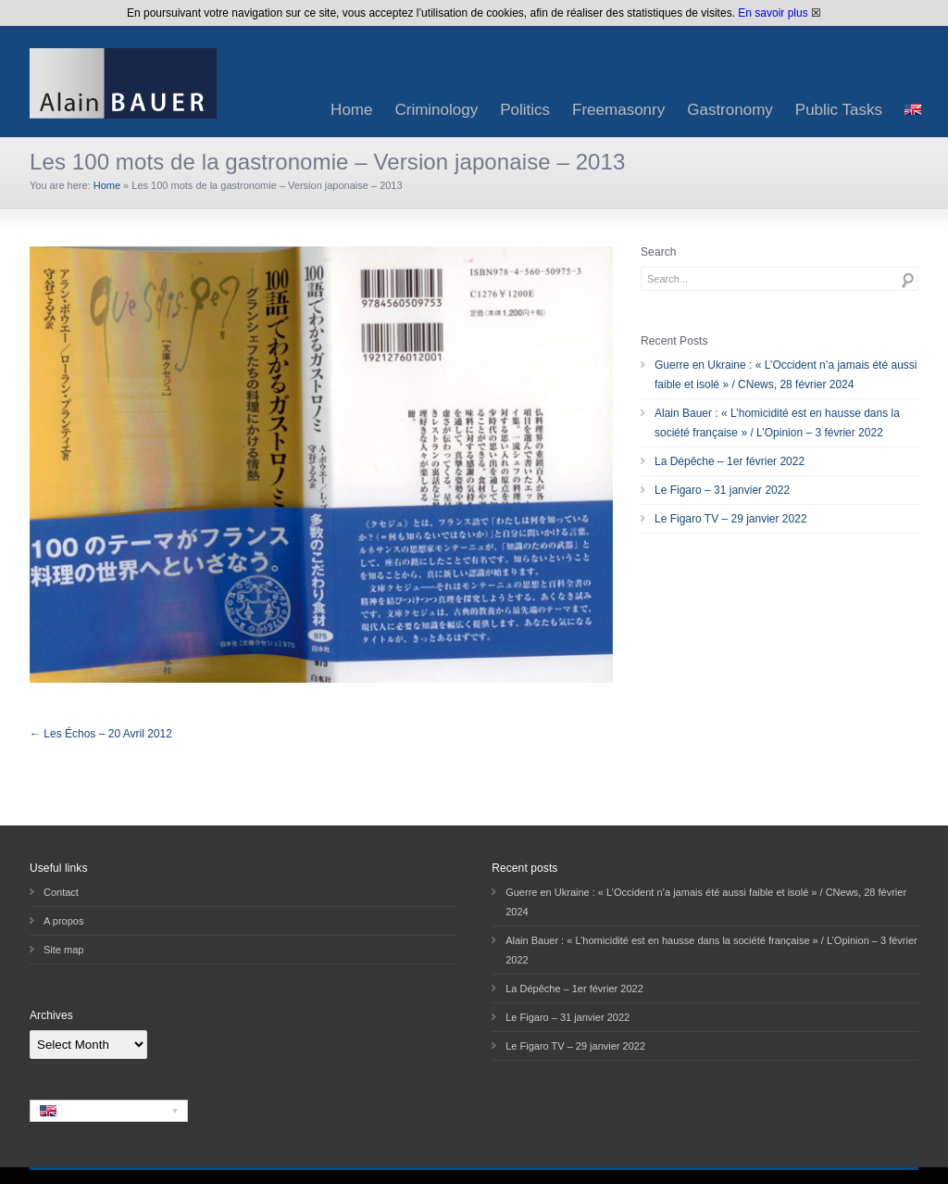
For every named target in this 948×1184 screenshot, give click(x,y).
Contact (61, 892)
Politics (525, 110)
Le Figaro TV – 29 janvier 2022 (731, 518)
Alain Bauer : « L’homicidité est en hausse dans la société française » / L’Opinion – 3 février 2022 (777, 423)
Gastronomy (730, 110)
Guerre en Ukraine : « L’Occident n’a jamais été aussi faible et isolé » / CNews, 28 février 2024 (786, 375)
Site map (63, 949)
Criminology (436, 110)
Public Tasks (838, 110)
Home (351, 110)
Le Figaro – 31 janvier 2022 (722, 490)
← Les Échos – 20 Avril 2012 (101, 733)
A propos (63, 920)
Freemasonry (618, 110)
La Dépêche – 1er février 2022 (730, 461)
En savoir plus (772, 12)
